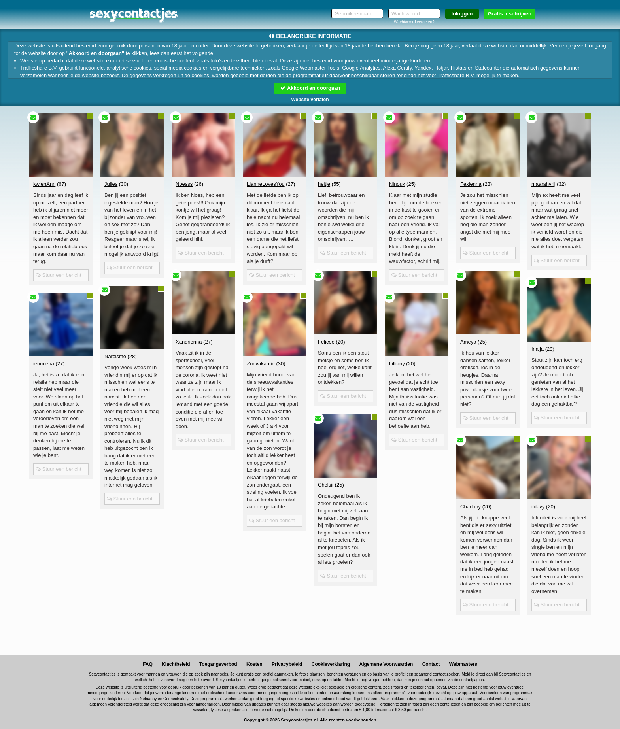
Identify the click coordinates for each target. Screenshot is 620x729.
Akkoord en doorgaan (310, 88)
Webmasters (463, 664)
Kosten (254, 664)
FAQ (148, 664)
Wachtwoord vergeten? (414, 22)
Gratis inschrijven (509, 14)
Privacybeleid (287, 664)
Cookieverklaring (331, 664)
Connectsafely (175, 699)
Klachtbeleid (176, 664)
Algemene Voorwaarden (386, 664)
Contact (431, 664)
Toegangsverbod (218, 664)
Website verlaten (310, 99)
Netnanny (148, 699)
